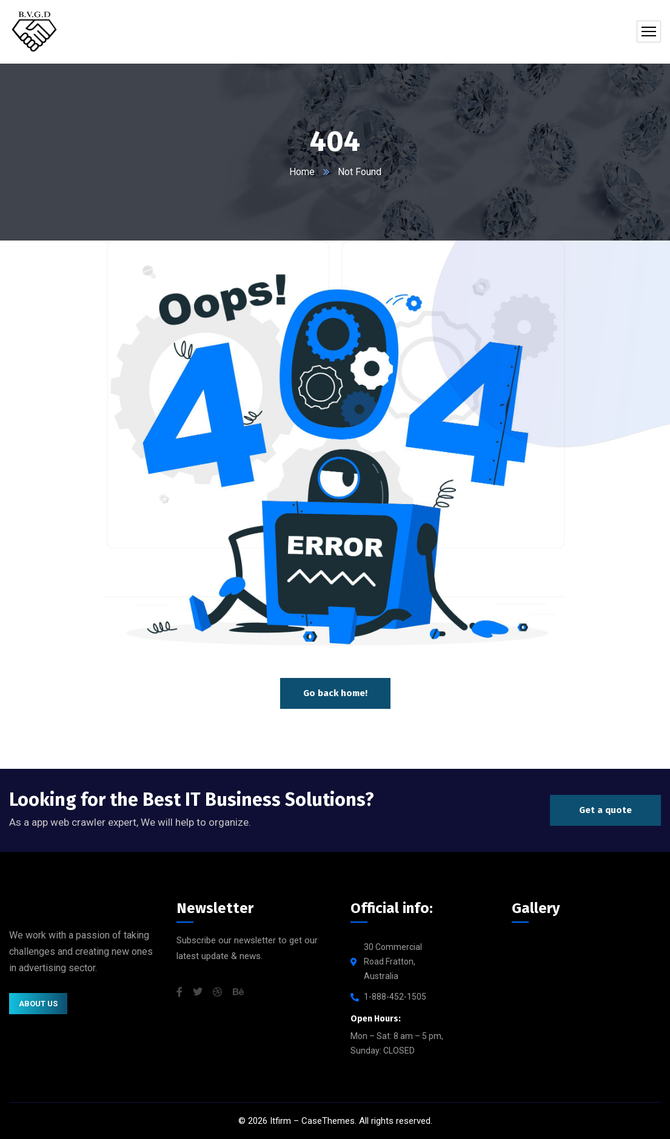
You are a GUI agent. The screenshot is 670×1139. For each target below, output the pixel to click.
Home (302, 172)
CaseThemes (328, 1120)
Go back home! (335, 693)
